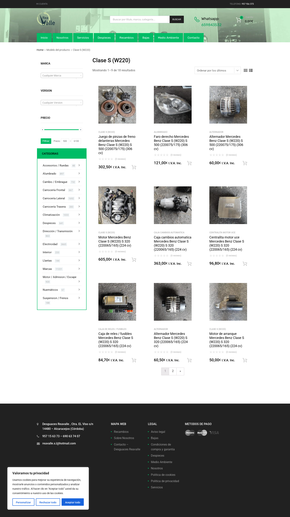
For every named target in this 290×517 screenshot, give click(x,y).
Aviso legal (158, 432)
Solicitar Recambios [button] (134, 167)
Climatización (51, 214)
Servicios (83, 37)
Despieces (104, 37)
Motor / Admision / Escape (59, 277)
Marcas (47, 269)
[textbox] (62, 75)
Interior (47, 252)
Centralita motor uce (222, 232)
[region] (48, 488)
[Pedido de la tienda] (218, 70)
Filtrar (46, 141)
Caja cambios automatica (169, 232)
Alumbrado (160, 132)
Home (40, 49)
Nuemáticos (50, 289)
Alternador (216, 132)
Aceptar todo (72, 502)
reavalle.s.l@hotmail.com (59, 443)
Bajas (145, 37)
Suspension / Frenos (55, 298)
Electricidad (50, 244)
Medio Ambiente (168, 37)
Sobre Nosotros (124, 438)
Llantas (47, 260)
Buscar (176, 19)
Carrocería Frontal (54, 190)
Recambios (126, 37)
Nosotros (62, 37)
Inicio (44, 37)
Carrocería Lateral (54, 198)
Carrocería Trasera (54, 206)
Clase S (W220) (106, 132)
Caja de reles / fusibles (112, 329)
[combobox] (62, 75)
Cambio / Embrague (55, 182)
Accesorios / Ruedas (56, 165)
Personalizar (23, 502)
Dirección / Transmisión (57, 231)
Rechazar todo (47, 502)
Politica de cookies (163, 475)
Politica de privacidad (165, 481)
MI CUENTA (42, 4)
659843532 (211, 25)
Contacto (194, 37)
